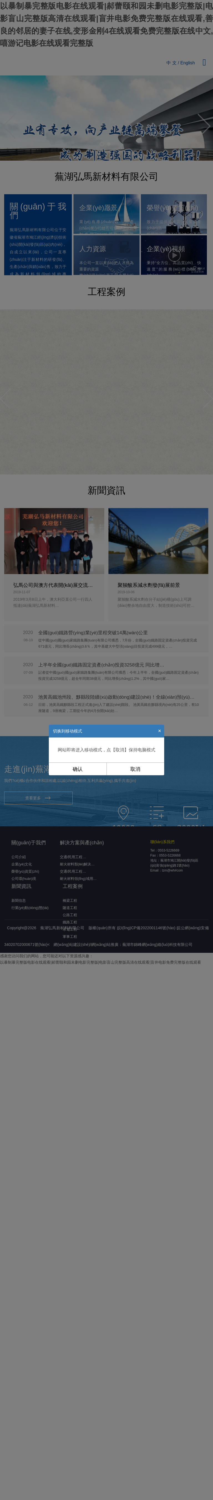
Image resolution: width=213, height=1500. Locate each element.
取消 (135, 769)
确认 (78, 769)
